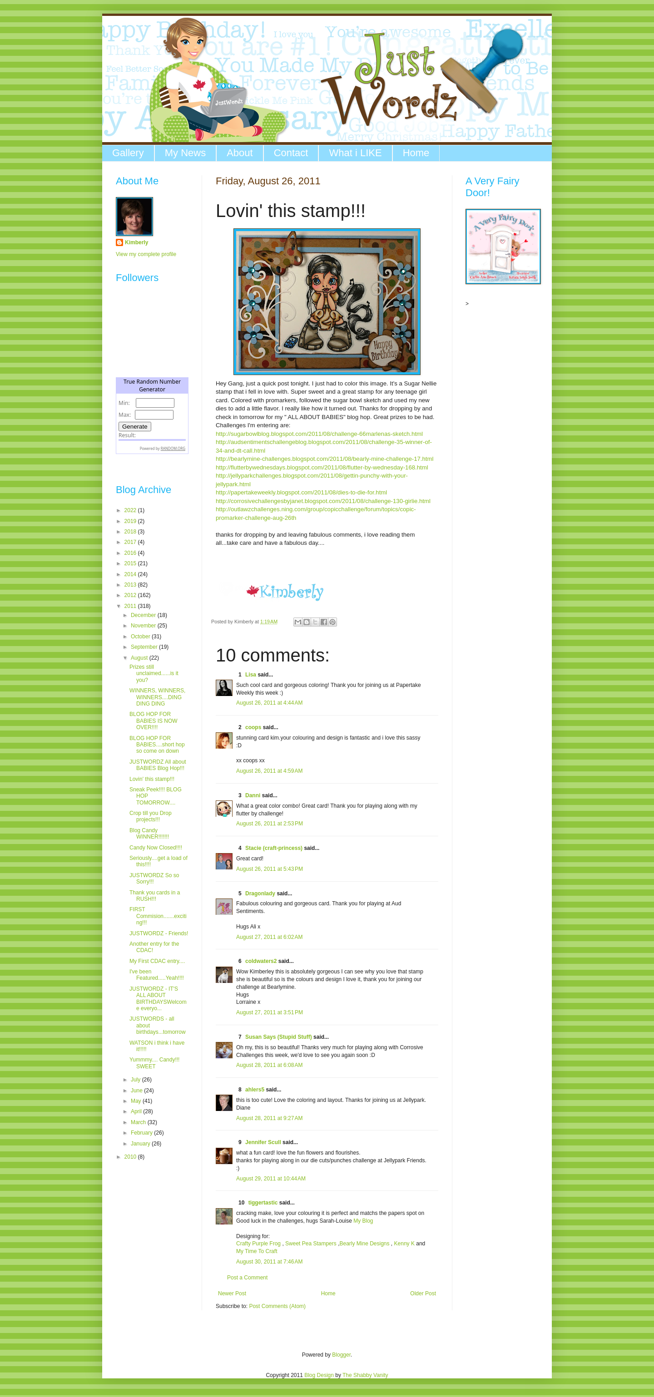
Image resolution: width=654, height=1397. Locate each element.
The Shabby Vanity (365, 1375)
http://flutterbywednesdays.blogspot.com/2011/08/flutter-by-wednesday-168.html (322, 467)
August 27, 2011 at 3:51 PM (269, 1012)
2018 (131, 531)
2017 (131, 542)
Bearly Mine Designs (364, 1243)
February (142, 1133)
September (145, 647)
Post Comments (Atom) (277, 1306)
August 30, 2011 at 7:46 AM (269, 1262)
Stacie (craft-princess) (273, 848)
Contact (291, 152)
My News (185, 152)
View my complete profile (146, 254)
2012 (131, 595)
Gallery (128, 152)
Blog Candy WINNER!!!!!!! (149, 833)
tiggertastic (263, 1203)
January (141, 1143)
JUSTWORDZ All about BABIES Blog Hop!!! (157, 765)
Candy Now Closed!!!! (155, 847)
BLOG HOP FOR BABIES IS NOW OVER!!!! (153, 721)
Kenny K (404, 1243)
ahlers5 (254, 1089)
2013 (131, 585)
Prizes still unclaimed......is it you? (153, 673)
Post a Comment (247, 1277)
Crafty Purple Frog (258, 1243)
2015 (131, 563)
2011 (131, 606)
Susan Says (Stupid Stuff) (278, 1037)
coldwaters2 (261, 961)
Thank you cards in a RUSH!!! (154, 895)
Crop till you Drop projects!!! (150, 816)
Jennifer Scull (263, 1142)
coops (253, 727)
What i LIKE (355, 152)
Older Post (423, 1293)
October (141, 636)
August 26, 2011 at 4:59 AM (269, 771)
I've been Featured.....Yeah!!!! (156, 974)
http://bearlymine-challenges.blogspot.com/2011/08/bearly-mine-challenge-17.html (324, 458)
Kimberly (136, 242)
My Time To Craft (256, 1251)
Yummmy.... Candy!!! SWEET (154, 1062)
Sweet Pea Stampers (311, 1243)
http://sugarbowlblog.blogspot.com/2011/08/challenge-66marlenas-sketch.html (319, 433)
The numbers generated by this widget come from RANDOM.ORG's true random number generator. (152, 422)
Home (416, 152)
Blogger (341, 1355)
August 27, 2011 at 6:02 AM (269, 937)
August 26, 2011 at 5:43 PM (269, 869)
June (137, 1090)
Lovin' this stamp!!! (151, 779)
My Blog (363, 1221)
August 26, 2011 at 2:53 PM (269, 823)
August (140, 658)
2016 (131, 553)
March (139, 1122)
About (240, 152)
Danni (252, 795)
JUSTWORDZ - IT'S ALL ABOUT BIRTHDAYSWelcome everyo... (158, 999)
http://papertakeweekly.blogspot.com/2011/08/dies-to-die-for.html (301, 492)
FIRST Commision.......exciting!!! (158, 916)
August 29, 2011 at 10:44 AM (271, 1178)
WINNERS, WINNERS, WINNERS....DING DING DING (157, 697)
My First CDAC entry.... (157, 961)
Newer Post (232, 1293)
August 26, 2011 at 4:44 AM (269, 703)
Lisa (250, 674)
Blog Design (319, 1375)
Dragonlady (260, 893)
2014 (131, 574)
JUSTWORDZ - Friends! (158, 933)
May (137, 1101)
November (144, 625)
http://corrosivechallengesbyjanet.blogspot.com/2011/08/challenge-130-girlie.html (323, 501)
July (136, 1079)
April (137, 1111)
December (144, 615)
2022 (131, 510)
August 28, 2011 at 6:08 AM (269, 1065)
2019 (131, 521)
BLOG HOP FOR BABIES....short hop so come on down (157, 745)
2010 (131, 1157)
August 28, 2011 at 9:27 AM (269, 1118)
